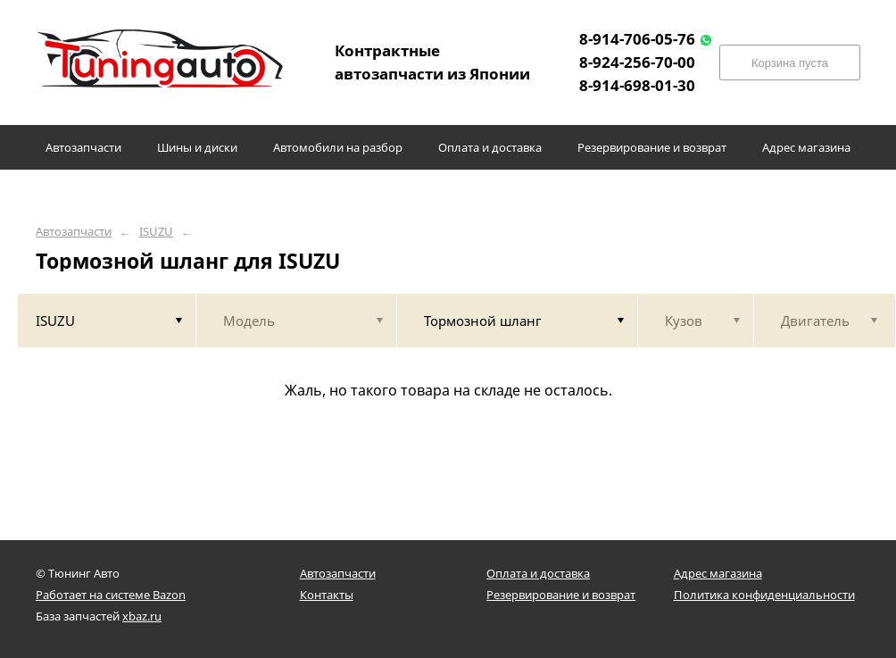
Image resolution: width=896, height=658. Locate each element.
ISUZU (156, 231)
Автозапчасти (74, 231)
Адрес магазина (718, 573)
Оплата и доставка (538, 573)
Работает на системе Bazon (111, 595)
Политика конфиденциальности (764, 595)
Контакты (326, 595)
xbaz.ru (142, 616)
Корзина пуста (789, 63)
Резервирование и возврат (560, 595)
